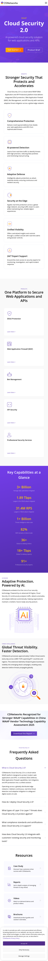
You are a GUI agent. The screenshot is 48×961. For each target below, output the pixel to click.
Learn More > (11, 332)
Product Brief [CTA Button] (34, 50)
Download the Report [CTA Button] (24, 733)
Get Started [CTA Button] (14, 49)
